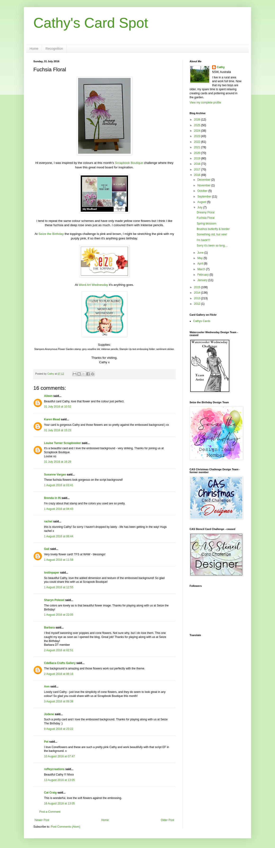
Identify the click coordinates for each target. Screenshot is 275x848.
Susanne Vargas (55, 474)
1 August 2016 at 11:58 (58, 559)
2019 (197, 158)
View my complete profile (205, 102)
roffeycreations (54, 769)
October (202, 191)
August (202, 202)
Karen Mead (52, 419)
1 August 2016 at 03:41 (58, 485)
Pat (46, 741)
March (201, 269)
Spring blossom (206, 223)
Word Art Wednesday (93, 285)
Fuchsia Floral (205, 218)
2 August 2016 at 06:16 (58, 674)
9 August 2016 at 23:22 (58, 729)
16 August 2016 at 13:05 (59, 803)
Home (34, 48)
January (202, 280)
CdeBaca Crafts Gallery (59, 663)
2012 (197, 303)
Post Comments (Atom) (65, 826)
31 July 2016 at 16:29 (57, 461)
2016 (197, 175)
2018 (197, 164)
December (204, 179)
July (200, 207)
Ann (46, 686)
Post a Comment (49, 811)
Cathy (221, 67)
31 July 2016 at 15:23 (57, 430)
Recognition (54, 48)
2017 (197, 169)
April (200, 263)
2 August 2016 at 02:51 (58, 650)
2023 (197, 136)
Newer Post (42, 820)
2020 (197, 153)
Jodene (49, 714)
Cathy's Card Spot (90, 23)
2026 (197, 119)
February (203, 274)
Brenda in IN (52, 498)
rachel (48, 521)
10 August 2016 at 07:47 (59, 756)
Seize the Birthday (51, 234)
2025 (197, 125)
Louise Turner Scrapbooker (62, 443)
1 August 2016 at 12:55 (58, 587)
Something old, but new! (212, 234)
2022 (197, 142)
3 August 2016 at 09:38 (58, 701)
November (204, 185)
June (200, 252)
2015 (197, 287)
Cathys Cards (201, 321)
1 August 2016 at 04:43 (58, 509)
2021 (197, 147)
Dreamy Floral (205, 212)
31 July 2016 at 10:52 (57, 406)
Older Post (167, 820)
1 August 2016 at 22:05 (58, 614)
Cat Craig (50, 792)
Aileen (48, 396)
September (204, 196)
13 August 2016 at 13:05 (59, 780)
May (200, 258)
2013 (197, 298)
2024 (197, 130)
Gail (46, 549)
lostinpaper (51, 572)
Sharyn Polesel (54, 600)
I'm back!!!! (203, 240)
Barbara (49, 627)
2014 (197, 292)
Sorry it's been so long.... (212, 245)
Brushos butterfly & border (213, 229)
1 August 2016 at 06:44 (58, 536)
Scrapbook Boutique (129, 163)
